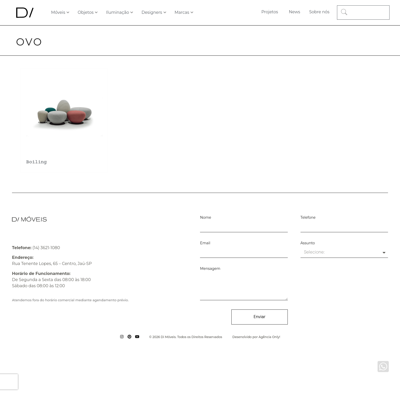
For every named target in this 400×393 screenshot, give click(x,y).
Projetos (269, 11)
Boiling (36, 162)
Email (205, 243)
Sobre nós (319, 11)
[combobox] (363, 12)
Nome (205, 218)
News (294, 11)
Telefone (308, 218)
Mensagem (210, 269)
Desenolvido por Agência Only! (256, 337)
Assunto (308, 243)
